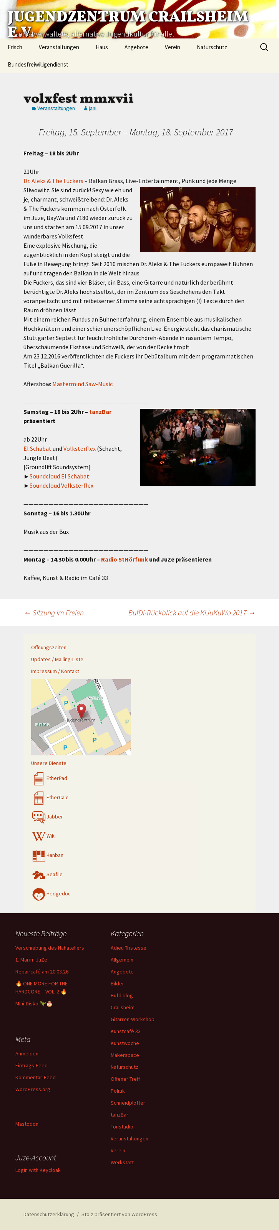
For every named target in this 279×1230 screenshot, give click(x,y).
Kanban (47, 855)
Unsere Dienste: (49, 763)
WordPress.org (32, 1089)
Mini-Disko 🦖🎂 (34, 1003)
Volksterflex (79, 448)
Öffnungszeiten (48, 647)
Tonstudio (122, 1126)
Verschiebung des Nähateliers (49, 947)
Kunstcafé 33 (126, 1031)
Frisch (15, 47)
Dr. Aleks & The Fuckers (53, 181)
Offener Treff (125, 1078)
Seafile (47, 874)
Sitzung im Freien (53, 612)
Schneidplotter (128, 1102)
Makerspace (125, 1055)
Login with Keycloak (38, 1170)
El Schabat (37, 448)
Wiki (43, 835)
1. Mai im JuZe (31, 959)
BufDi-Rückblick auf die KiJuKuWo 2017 (192, 612)
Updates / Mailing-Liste (57, 659)
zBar (105, 411)
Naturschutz (212, 47)
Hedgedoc (51, 893)
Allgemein (122, 959)
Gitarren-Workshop (132, 1019)
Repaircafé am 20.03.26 (41, 971)
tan (94, 411)
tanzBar (119, 1114)
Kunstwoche (125, 1043)
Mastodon (26, 1123)
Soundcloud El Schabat (59, 476)
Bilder (117, 983)
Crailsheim (123, 1007)
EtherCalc (49, 797)
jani (92, 108)
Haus (102, 47)
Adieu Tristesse (128, 947)
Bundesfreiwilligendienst (38, 64)
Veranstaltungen (59, 47)
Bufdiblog (122, 995)
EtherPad (49, 778)
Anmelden (26, 1053)
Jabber (47, 816)
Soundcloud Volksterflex (61, 485)
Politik (118, 1090)
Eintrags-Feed (31, 1065)
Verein (172, 47)
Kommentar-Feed (35, 1077)
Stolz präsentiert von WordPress (119, 1214)
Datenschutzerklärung (48, 1214)
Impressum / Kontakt (55, 671)
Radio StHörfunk (124, 559)
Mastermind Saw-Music (82, 384)
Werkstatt (122, 1162)
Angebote (136, 47)
